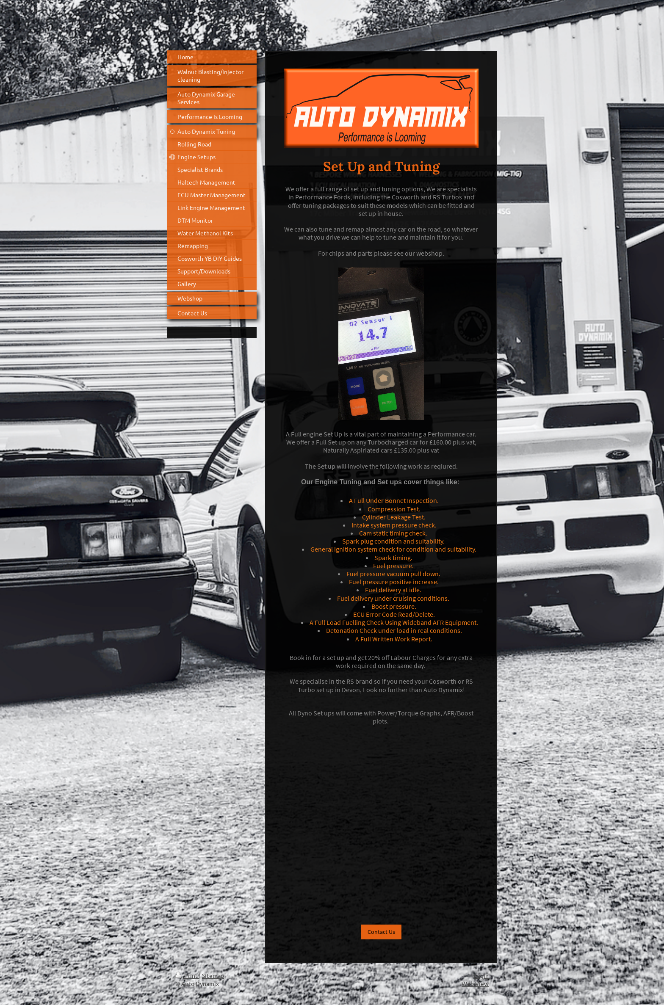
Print (187, 975)
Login (481, 975)
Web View (475, 983)
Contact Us (381, 932)
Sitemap (213, 975)
